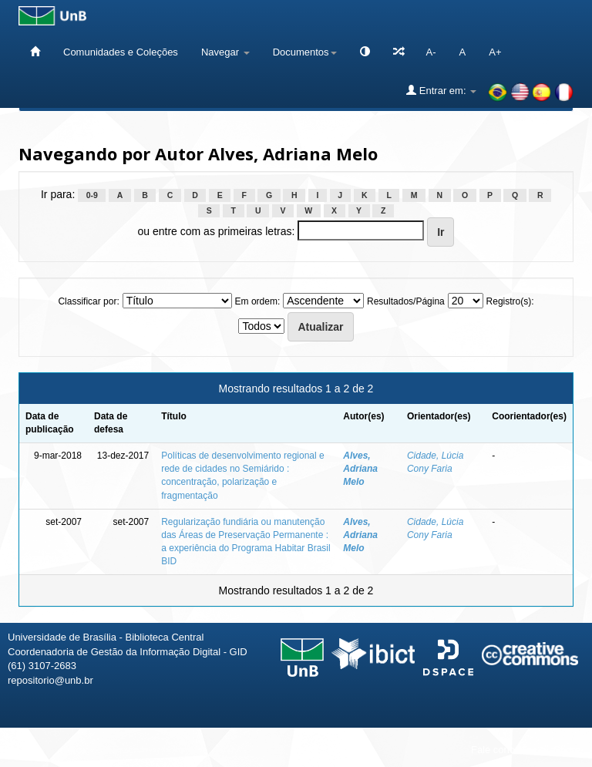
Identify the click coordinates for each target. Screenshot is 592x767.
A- (431, 52)
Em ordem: (258, 301)
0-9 (92, 195)
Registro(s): (510, 301)
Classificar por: (88, 301)
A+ (495, 52)
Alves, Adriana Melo (360, 468)
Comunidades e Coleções (120, 52)
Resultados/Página (406, 301)
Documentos (305, 52)
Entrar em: (441, 90)
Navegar (225, 52)
